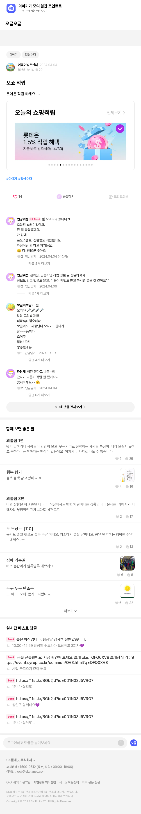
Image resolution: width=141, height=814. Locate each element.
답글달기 (30, 256)
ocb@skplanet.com (31, 771)
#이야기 (11, 179)
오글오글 (13, 23)
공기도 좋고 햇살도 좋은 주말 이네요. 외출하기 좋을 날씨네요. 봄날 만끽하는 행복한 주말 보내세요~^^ (69, 537)
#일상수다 (25, 179)
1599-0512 (28, 767)
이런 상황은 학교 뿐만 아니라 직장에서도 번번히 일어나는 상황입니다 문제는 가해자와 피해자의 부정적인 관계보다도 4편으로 (70, 507)
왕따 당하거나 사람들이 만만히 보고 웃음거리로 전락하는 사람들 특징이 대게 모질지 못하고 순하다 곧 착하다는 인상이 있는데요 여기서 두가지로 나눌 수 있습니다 (70, 449)
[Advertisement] (70, 38)
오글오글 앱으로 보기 (32, 11)
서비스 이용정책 (69, 782)
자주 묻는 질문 (91, 782)
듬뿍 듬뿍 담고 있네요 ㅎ (23, 478)
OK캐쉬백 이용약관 (18, 782)
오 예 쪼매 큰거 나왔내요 (28, 594)
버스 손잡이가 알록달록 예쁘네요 (29, 566)
